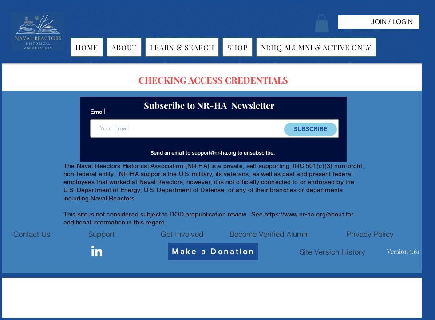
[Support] (101, 234)
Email (97, 111)
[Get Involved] (181, 234)
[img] (38, 51)
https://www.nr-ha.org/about (304, 214)
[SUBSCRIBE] (310, 129)
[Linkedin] (96, 252)
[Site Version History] (332, 251)
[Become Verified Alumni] (268, 234)
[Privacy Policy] (370, 234)
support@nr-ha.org (214, 153)
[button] (321, 23)
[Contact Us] (31, 234)
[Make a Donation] (213, 251)
